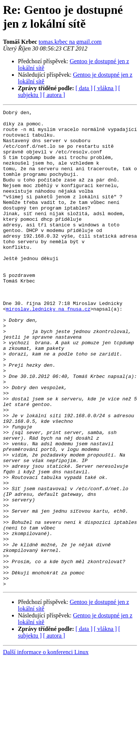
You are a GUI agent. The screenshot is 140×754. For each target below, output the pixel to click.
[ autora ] (54, 95)
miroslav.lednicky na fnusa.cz (48, 349)
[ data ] (83, 88)
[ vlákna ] (105, 88)
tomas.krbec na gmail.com (70, 42)
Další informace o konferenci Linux (45, 747)
